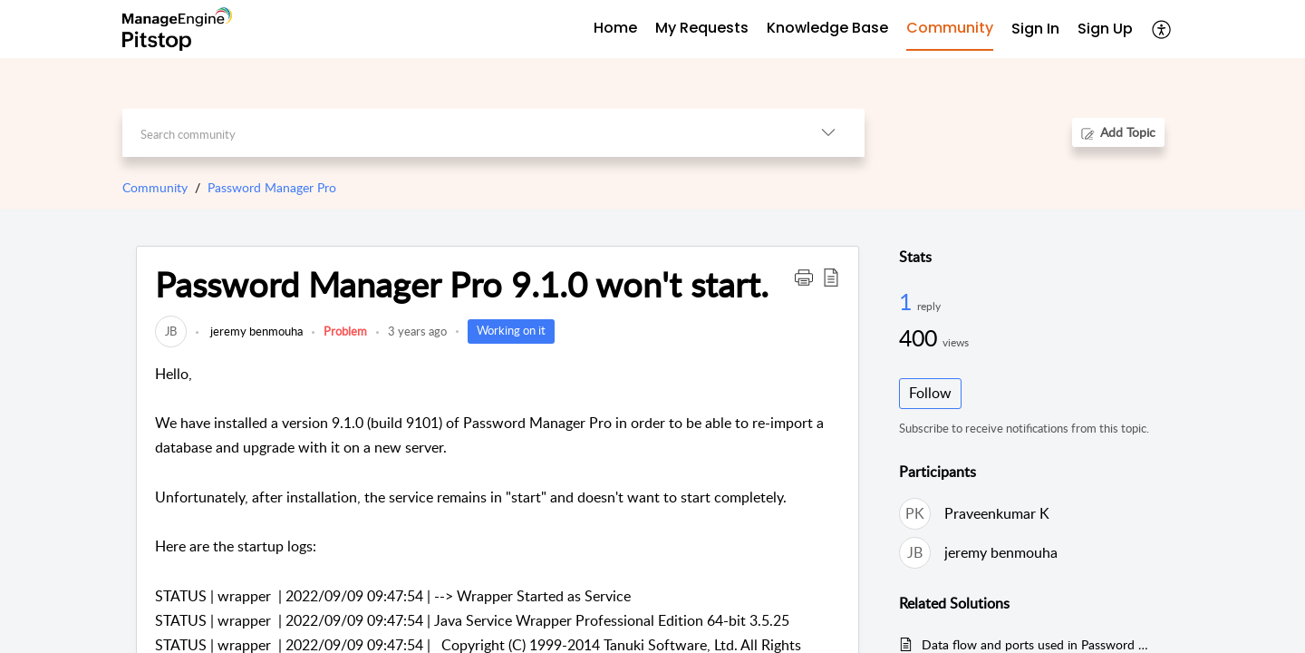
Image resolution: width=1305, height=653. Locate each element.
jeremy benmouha (255, 331)
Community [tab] (949, 27)
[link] (171, 331)
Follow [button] (930, 393)
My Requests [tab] (702, 27)
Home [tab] (615, 27)
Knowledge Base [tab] (827, 27)
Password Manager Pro (272, 187)
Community (155, 187)
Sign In (1035, 28)
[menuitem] (1035, 29)
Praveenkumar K (996, 513)
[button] (804, 276)
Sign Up (1105, 28)
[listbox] (828, 133)
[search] (457, 133)
